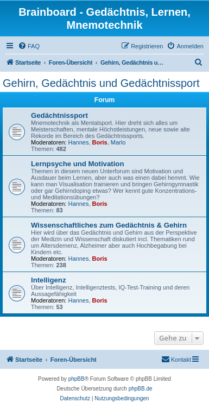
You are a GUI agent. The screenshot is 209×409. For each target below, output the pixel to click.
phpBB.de (141, 389)
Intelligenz (48, 280)
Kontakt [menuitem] (176, 359)
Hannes (78, 142)
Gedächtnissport (59, 115)
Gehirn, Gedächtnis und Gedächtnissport (101, 83)
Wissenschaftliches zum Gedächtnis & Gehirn (109, 225)
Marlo (118, 142)
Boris (99, 142)
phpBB (76, 379)
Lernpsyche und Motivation (77, 164)
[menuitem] (29, 46)
